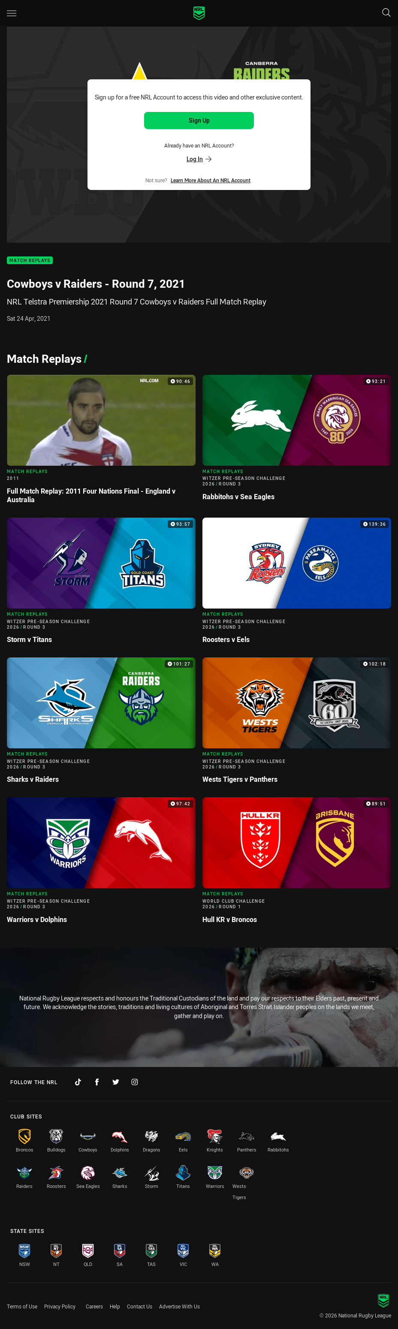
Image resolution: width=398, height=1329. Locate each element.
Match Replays (29, 260)
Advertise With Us (179, 1306)
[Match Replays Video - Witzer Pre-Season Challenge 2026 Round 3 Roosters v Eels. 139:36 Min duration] (296, 584)
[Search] (386, 13)
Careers (94, 1306)
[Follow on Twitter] (115, 1082)
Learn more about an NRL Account (210, 180)
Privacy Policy (59, 1306)
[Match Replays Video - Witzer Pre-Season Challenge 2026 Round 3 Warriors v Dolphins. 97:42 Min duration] (101, 863)
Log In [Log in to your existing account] (199, 159)
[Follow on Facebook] (96, 1082)
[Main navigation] (11, 13)
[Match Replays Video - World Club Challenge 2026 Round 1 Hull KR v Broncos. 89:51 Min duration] (296, 863)
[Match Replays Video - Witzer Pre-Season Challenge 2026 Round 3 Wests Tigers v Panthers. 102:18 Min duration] (296, 723)
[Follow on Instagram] (134, 1082)
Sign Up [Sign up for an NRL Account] (199, 120)
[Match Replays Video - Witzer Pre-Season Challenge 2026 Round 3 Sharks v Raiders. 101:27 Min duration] (101, 723)
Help (115, 1306)
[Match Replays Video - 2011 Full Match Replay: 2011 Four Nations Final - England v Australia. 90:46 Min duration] (101, 443)
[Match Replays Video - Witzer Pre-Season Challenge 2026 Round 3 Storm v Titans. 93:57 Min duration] (101, 584)
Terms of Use (22, 1306)
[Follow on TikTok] (78, 1082)
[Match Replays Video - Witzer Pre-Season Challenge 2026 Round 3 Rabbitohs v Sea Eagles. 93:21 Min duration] (296, 441)
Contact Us (139, 1306)
